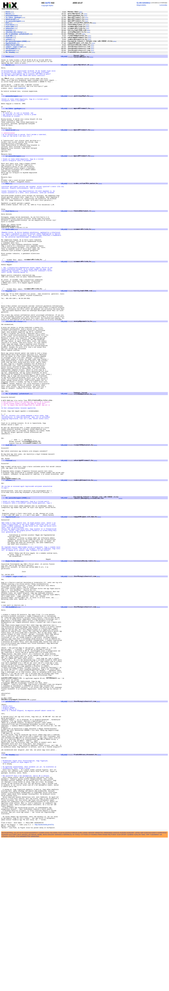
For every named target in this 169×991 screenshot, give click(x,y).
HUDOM (123, 985)
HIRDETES (99, 985)
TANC (143, 987)
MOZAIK (51, 987)
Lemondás (163, 5)
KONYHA (147, 985)
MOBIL (39, 987)
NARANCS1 (67, 987)
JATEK (137, 985)
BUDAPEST (33, 985)
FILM (60, 985)
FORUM (74, 985)
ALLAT (16, 985)
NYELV (78, 987)
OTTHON (84, 987)
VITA (17, 988)
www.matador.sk (20, 94)
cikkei (80, 12)
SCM (119, 987)
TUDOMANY (154, 987)
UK (161, 987)
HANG (85, 985)
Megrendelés (141, 5)
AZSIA (26, 985)
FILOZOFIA (66, 985)
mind (12, 12)
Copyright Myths (47, 5)
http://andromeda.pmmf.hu (44, 976)
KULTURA (12, 987)
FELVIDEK (54, 985)
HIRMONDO (108, 985)
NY (74, 987)
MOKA (45, 987)
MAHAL (34, 987)
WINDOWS (35, 988)
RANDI (105, 987)
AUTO (48, 3)
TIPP (147, 987)
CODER (42, 985)
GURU (80, 985)
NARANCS (59, 987)
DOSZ (47, 985)
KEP (142, 985)
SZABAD (130, 987)
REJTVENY (112, 987)
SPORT (124, 987)
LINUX (19, 987)
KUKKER (5, 987)
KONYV (154, 985)
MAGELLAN (26, 987)
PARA (100, 987)
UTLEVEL (12, 988)
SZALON (137, 987)
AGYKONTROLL (8, 985)
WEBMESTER (25, 988)
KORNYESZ (162, 985)
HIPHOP (91, 985)
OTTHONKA (92, 987)
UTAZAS (5, 988)
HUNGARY (130, 985)
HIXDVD (116, 985)
